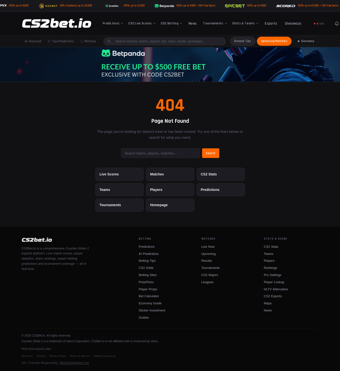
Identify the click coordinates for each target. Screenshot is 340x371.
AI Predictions (149, 254)
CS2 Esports (273, 296)
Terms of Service (80, 356)
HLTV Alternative (276, 289)
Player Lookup (274, 282)
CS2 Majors (209, 275)
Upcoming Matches (274, 41)
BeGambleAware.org (74, 363)
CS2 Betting (171, 23)
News (193, 23)
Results (206, 261)
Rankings (270, 268)
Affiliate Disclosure (104, 356)
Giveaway (305, 41)
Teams (105, 189)
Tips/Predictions (61, 41)
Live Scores (109, 174)
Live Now (208, 246)
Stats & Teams (245, 23)
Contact (41, 356)
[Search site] (167, 41)
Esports (271, 23)
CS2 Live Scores (142, 23)
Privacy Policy (57, 356)
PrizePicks (146, 282)
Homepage (159, 205)
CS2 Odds (146, 268)
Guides (144, 317)
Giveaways (293, 23)
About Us (27, 356)
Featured (33, 41)
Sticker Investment (152, 310)
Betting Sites (148, 275)
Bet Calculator (149, 296)
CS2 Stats (209, 174)
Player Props (148, 289)
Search (211, 153)
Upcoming (208, 254)
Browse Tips (242, 41)
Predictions (113, 23)
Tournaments (215, 23)
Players (156, 189)
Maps (268, 303)
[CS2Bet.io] (56, 23)
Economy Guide (150, 303)
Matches (88, 41)
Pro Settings (272, 275)
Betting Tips (147, 261)
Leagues (207, 282)
